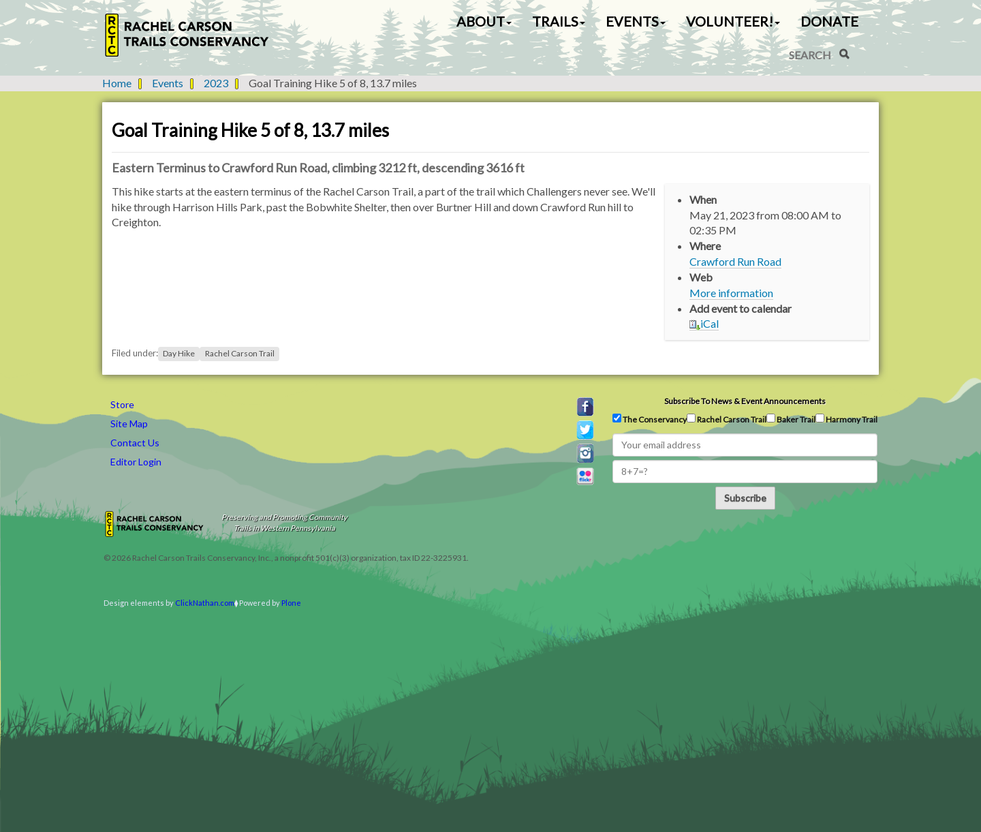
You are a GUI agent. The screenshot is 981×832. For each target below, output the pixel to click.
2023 (216, 82)
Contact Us (134, 442)
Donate (829, 21)
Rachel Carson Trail (240, 353)
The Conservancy (649, 419)
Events (167, 82)
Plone (291, 602)
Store (122, 404)
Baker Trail (790, 419)
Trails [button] (558, 21)
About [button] (484, 21)
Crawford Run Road (735, 261)
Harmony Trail (846, 419)
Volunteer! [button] (733, 21)
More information (731, 292)
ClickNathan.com (204, 602)
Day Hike (179, 353)
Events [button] (636, 21)
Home (116, 82)
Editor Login (135, 461)
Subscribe (745, 498)
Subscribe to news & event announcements (745, 401)
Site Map (129, 423)
